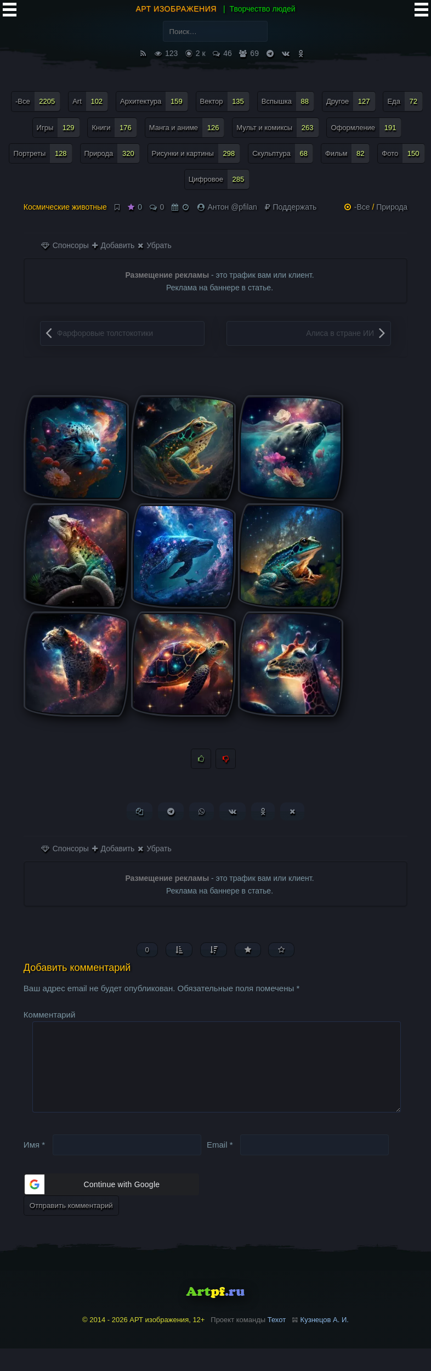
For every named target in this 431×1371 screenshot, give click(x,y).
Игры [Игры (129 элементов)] (58, 127)
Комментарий (49, 1019)
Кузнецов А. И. (324, 1343)
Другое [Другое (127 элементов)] (351, 101)
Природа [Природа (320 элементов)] (112, 153)
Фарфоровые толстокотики (105, 333)
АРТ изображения (176, 8)
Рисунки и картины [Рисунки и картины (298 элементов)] (196, 153)
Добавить (113, 245)
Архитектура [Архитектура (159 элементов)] (154, 101)
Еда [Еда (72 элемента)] (405, 101)
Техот (277, 1343)
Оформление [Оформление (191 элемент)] (366, 127)
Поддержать (291, 207)
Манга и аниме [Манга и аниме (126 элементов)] (187, 127)
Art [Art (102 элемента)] (90, 101)
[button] (111, 1207)
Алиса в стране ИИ (340, 333)
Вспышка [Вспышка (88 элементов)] (288, 101)
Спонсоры (65, 245)
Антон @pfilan (232, 207)
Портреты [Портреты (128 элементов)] (42, 153)
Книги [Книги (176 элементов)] (114, 127)
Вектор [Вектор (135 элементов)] (224, 101)
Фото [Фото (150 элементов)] (403, 153)
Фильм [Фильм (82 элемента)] (347, 153)
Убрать (154, 245)
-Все (362, 207)
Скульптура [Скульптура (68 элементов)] (282, 153)
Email (220, 1167)
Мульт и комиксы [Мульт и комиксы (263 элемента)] (277, 127)
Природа (391, 207)
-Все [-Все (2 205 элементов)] (37, 101)
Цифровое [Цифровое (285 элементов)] (219, 179)
